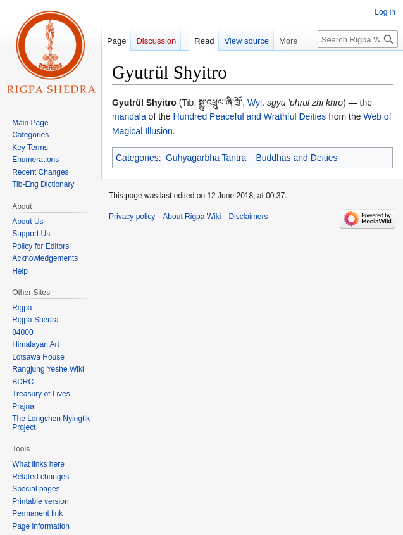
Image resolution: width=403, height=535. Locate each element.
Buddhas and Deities (296, 158)
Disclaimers (248, 216)
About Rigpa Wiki (192, 216)
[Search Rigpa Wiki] (358, 39)
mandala (129, 116)
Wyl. (255, 103)
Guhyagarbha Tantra (206, 158)
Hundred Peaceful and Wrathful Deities (249, 116)
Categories (137, 158)
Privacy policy (132, 216)
